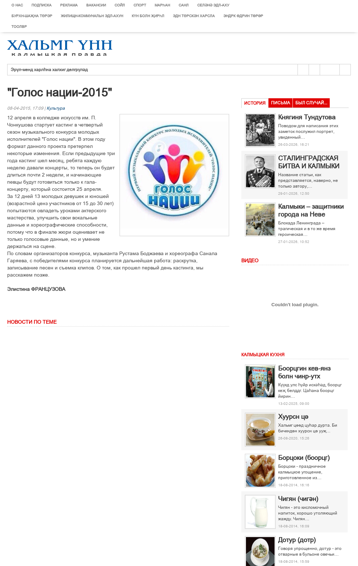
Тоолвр (19, 27)
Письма (280, 102)
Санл (184, 5)
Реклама (69, 5)
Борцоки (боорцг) (304, 457)
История (255, 103)
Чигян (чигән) (298, 498)
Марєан (162, 5)
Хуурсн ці (293, 416)
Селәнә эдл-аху (213, 5)
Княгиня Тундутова (306, 117)
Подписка (42, 5)
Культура (56, 108)
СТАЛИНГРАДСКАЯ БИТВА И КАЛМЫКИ (308, 162)
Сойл (120, 5)
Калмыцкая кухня (263, 354)
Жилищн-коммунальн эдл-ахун (92, 16)
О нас (17, 5)
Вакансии (96, 5)
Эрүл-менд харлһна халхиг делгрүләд (49, 70)
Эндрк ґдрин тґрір (243, 16)
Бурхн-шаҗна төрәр (31, 16)
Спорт (140, 5)
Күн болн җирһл (148, 16)
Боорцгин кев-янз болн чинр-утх (304, 372)
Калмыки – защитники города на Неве (311, 210)
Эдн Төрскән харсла (194, 16)
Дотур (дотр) (297, 539)
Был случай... (311, 102)
